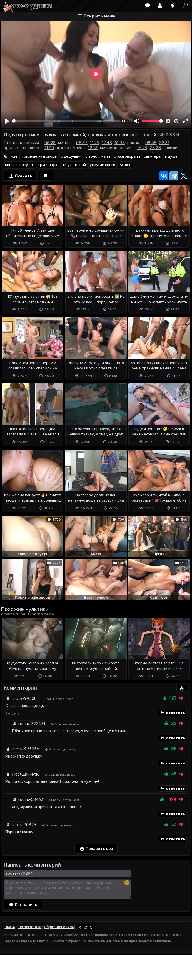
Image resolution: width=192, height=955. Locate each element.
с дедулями (71, 156)
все (125, 164)
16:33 (119, 142)
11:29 (94, 142)
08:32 (82, 142)
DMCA (9, 927)
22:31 (164, 142)
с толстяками (97, 156)
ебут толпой (74, 164)
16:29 (142, 147)
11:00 (49, 147)
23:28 (155, 147)
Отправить (22, 904)
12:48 (107, 142)
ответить (172, 713)
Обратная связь (59, 927)
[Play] (7, 121)
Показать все (96, 848)
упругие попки (102, 164)
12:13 (93, 147)
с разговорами (127, 156)
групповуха (48, 164)
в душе (171, 156)
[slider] (66, 121)
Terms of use (29, 927)
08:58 (151, 142)
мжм (14, 156)
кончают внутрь (19, 164)
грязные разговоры (39, 156)
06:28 (50, 142)
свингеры (152, 156)
